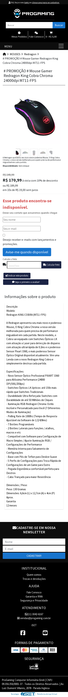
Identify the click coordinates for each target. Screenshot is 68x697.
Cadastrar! (34, 555)
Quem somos (34, 574)
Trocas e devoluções (34, 579)
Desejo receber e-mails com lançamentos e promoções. (29, 242)
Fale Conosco (34, 592)
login (26, 2)
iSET (34, 625)
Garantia (11, 501)
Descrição (12, 306)
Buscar (59, 25)
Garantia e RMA (34, 596)
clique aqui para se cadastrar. (45, 2)
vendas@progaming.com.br (34, 618)
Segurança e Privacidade (34, 600)
